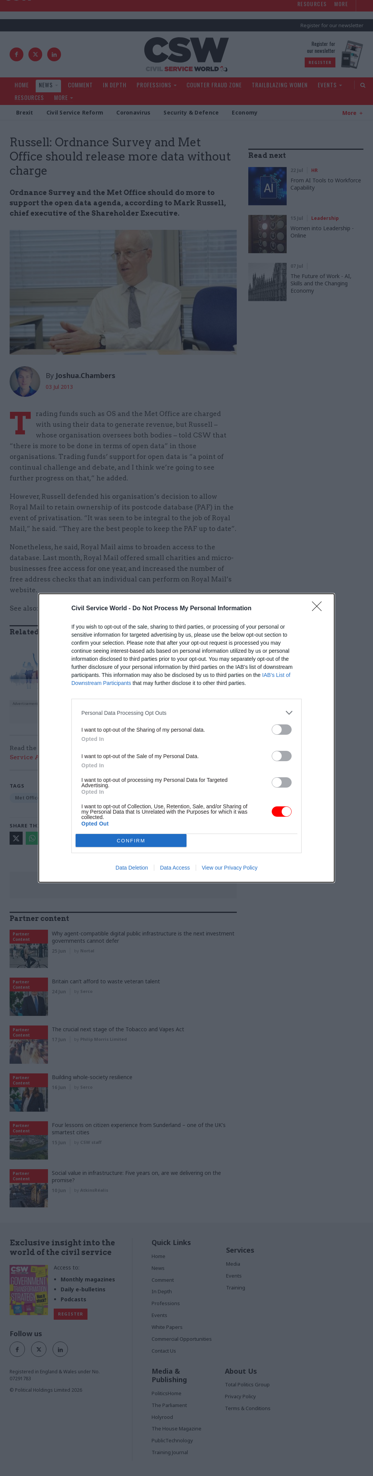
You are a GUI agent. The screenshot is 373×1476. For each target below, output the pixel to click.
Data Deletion (132, 868)
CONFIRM (131, 841)
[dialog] (186, 738)
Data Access (175, 868)
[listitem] (186, 713)
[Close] (319, 608)
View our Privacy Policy (229, 868)
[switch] (282, 729)
